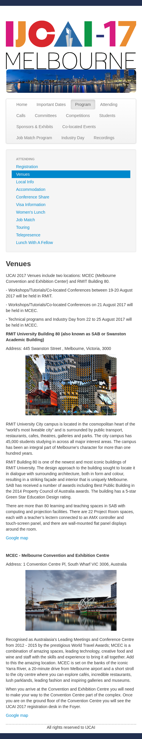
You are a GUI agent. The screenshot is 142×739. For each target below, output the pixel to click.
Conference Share (32, 197)
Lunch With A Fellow (34, 242)
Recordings (104, 137)
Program (83, 104)
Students (107, 115)
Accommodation (30, 189)
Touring (23, 227)
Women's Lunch (30, 212)
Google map (17, 538)
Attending (108, 104)
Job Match (25, 219)
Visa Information (31, 204)
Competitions (78, 115)
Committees (46, 115)
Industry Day (72, 137)
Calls (20, 115)
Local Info (25, 181)
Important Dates (51, 104)
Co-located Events (79, 126)
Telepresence (28, 235)
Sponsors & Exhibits (34, 126)
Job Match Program (34, 137)
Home (21, 104)
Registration (27, 166)
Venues (23, 174)
